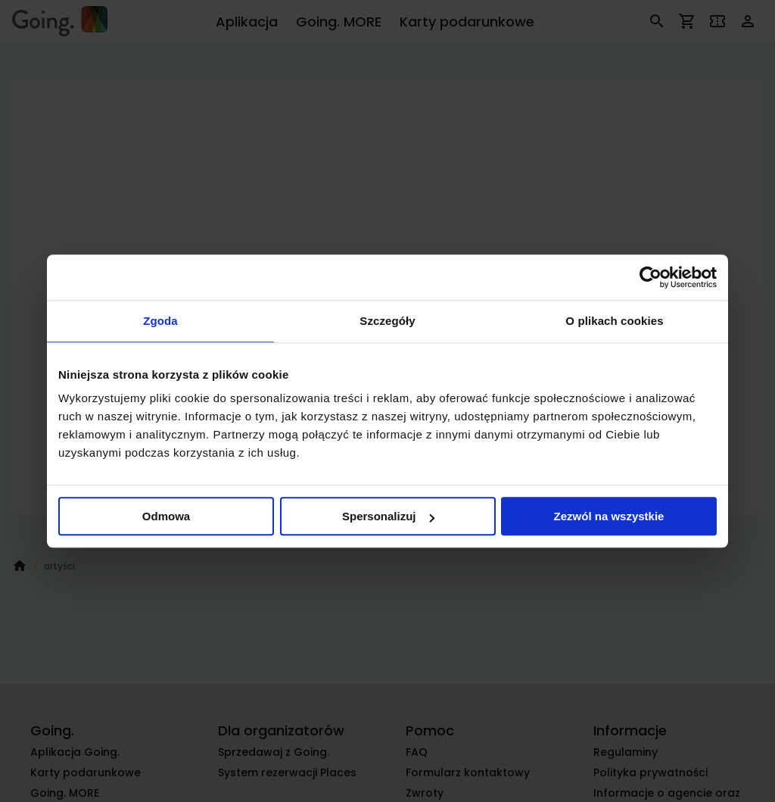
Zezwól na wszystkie (609, 516)
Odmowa (166, 516)
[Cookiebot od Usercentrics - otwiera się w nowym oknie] (650, 277)
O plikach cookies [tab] (614, 320)
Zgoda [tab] (160, 320)
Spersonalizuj (388, 516)
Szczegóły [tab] (387, 320)
